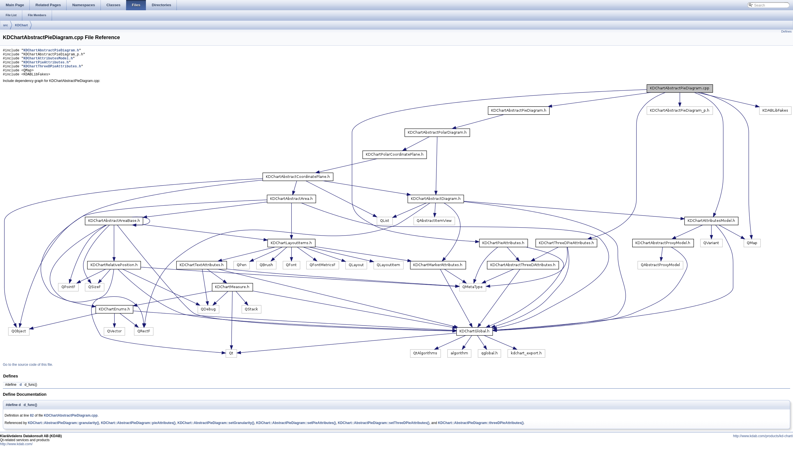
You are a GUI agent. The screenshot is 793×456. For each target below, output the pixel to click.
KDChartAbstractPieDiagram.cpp (70, 421)
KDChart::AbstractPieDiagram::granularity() (63, 429)
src (5, 25)
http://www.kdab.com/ (16, 450)
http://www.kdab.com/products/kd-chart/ (763, 442)
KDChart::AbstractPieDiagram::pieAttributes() (138, 429)
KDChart (21, 25)
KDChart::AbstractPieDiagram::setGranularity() (215, 429)
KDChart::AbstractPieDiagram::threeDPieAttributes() (481, 429)
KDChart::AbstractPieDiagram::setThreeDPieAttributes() (383, 429)
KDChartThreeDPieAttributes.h (52, 70)
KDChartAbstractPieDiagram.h (51, 51)
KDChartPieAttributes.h (46, 65)
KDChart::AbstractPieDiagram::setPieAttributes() (296, 429)
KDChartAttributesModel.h (48, 60)
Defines (786, 31)
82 (32, 421)
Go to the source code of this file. (28, 371)
